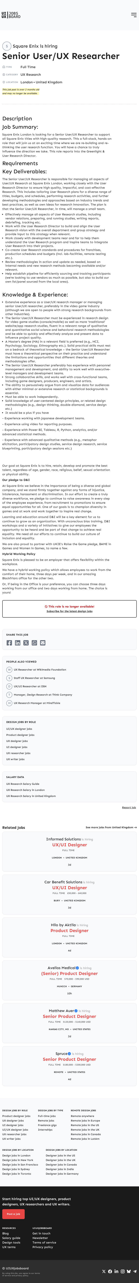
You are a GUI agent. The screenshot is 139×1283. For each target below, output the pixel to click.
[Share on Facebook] (9, 643)
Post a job (13, 1214)
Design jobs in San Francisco (20, 1164)
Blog (5, 1233)
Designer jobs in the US (60, 1155)
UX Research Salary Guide (22, 784)
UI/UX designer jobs (19, 729)
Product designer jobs (20, 735)
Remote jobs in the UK (85, 1129)
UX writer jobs (15, 759)
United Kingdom (49, 82)
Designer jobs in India (60, 1169)
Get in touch (41, 1233)
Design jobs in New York (17, 1160)
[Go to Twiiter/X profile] (104, 1271)
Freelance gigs (47, 1125)
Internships (45, 1129)
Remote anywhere (82, 1116)
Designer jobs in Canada (61, 1164)
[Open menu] (133, 15)
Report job (129, 807)
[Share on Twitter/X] (26, 643)
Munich (62, 986)
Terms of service (44, 1242)
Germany (76, 986)
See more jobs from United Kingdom (109, 827)
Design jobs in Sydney (16, 1169)
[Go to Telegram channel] (135, 1271)
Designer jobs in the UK (60, 1160)
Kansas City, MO (59, 1029)
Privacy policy (42, 1247)
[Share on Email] (43, 643)
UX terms (9, 1247)
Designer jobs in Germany (62, 1173)
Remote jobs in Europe (85, 1120)
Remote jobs (46, 1120)
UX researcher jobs (18, 753)
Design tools (11, 1242)
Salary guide (11, 1238)
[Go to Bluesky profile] (129, 1271)
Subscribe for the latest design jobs (69, 611)
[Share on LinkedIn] (18, 643)
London (27, 82)
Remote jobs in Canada (86, 1134)
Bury (57, 900)
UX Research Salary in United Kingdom (31, 796)
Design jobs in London (16, 1155)
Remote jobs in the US (85, 1125)
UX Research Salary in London (25, 790)
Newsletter (40, 1238)
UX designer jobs (17, 741)
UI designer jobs (16, 747)
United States (81, 1029)
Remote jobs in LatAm (85, 1138)
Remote (58, 1072)
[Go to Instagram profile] (123, 1271)
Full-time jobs (47, 1116)
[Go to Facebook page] (110, 1272)
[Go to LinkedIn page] (116, 1271)
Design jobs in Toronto (16, 1173)
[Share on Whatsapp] (34, 643)
